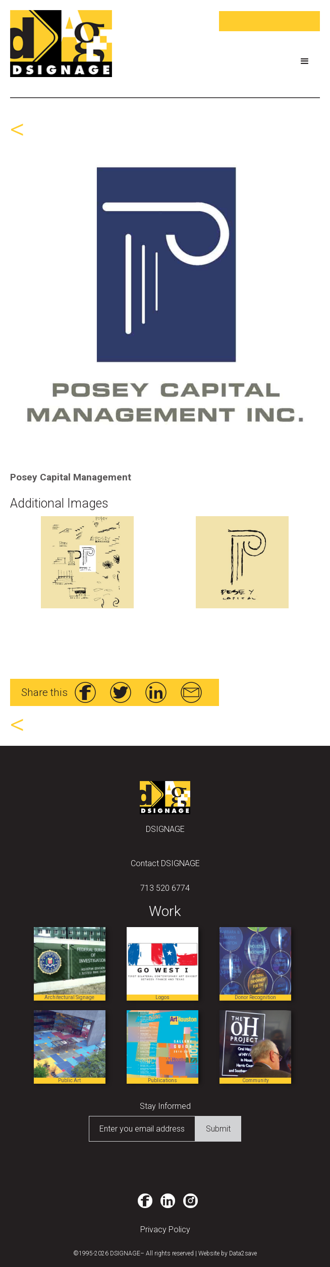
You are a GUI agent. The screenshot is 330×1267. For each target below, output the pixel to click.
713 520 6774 (165, 888)
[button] (305, 61)
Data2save (243, 1253)
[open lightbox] (165, 294)
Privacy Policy (165, 1229)
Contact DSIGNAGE (165, 863)
